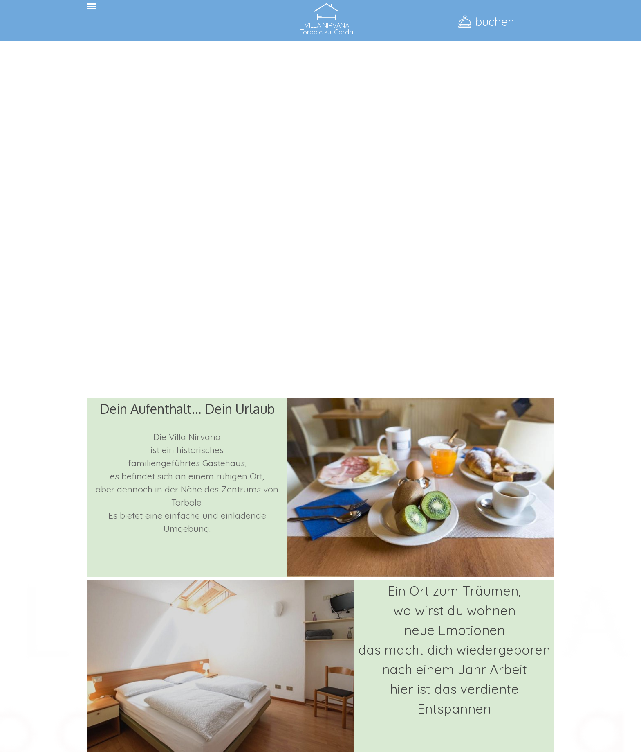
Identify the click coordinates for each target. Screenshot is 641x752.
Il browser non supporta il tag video (320, 234)
